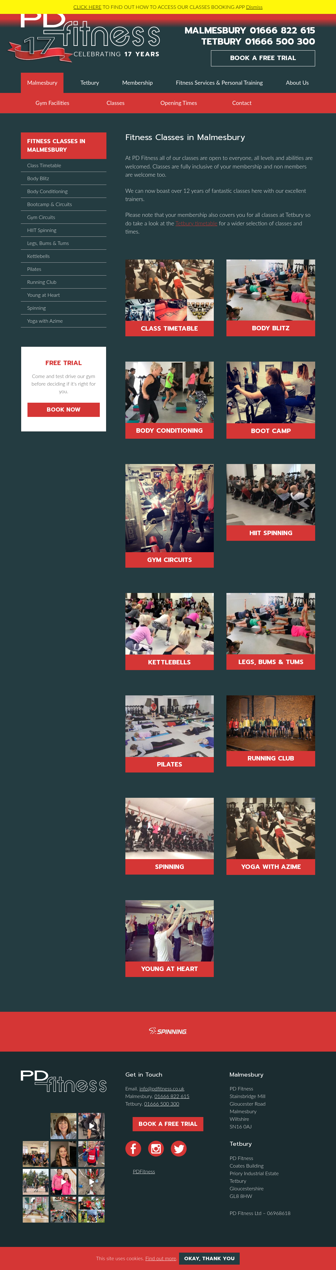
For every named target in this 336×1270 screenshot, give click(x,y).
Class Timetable (169, 328)
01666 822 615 (282, 30)
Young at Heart (169, 969)
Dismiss (254, 7)
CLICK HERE (87, 7)
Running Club (271, 758)
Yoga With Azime (271, 866)
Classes (116, 103)
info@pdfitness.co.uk (161, 1088)
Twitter (179, 1149)
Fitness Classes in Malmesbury (56, 145)
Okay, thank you (209, 1258)
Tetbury (90, 82)
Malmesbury (42, 82)
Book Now (64, 409)
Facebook (133, 1149)
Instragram (156, 1149)
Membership (137, 82)
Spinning (169, 866)
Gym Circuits (169, 560)
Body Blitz (271, 328)
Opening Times (178, 103)
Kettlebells (169, 662)
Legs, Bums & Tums (270, 662)
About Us (297, 82)
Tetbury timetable (197, 223)
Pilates (169, 764)
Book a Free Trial (263, 58)
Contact (241, 103)
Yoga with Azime (45, 321)
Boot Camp (271, 431)
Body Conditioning (169, 430)
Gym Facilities (52, 103)
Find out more (160, 1258)
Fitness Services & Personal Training (219, 82)
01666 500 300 (280, 41)
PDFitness (144, 1171)
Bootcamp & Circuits (49, 204)
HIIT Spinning (270, 533)
